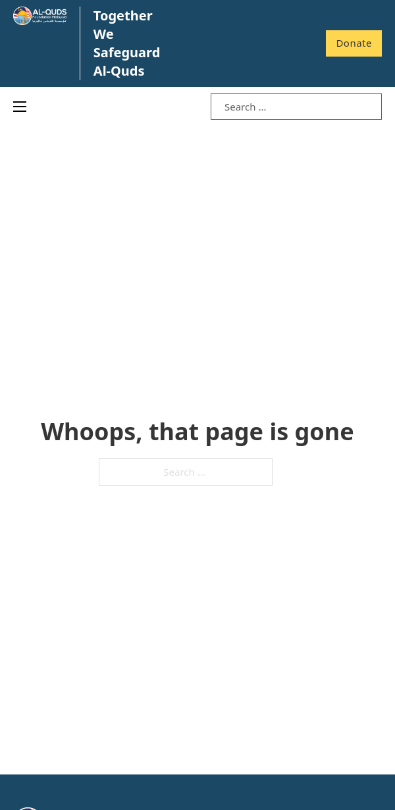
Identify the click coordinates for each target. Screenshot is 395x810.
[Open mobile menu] (19, 106)
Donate (354, 42)
